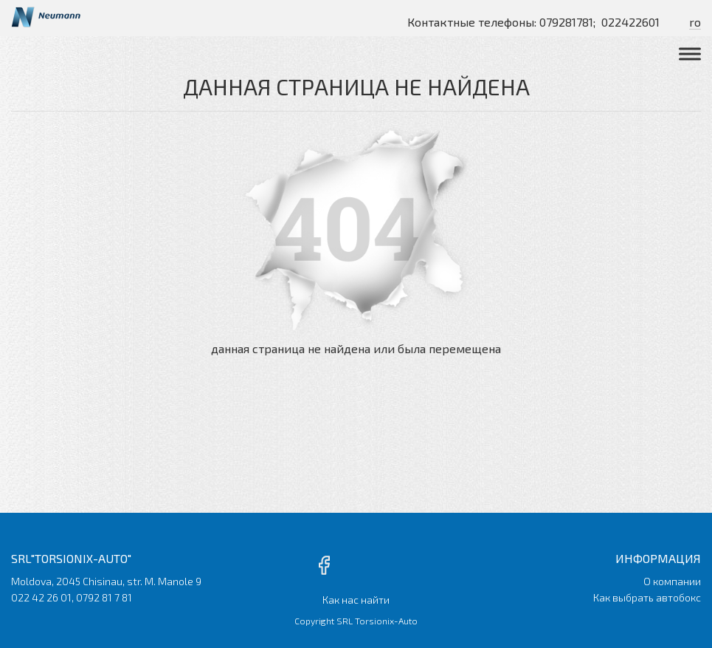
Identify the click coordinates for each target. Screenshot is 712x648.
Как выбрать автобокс (647, 597)
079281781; (567, 22)
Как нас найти (356, 599)
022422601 (630, 22)
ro (695, 22)
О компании (672, 581)
